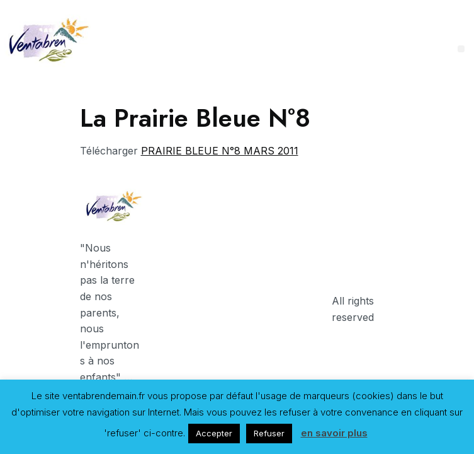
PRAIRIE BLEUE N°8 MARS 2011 (219, 150)
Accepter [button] (214, 433)
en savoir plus (334, 433)
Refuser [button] (269, 433)
